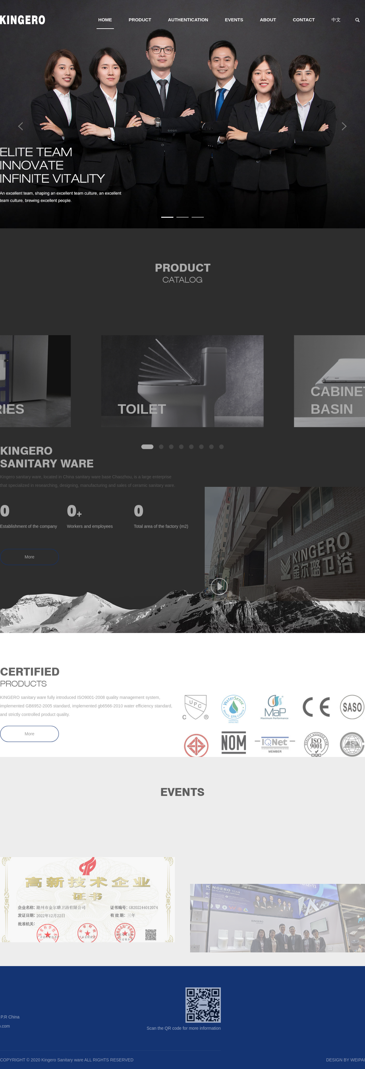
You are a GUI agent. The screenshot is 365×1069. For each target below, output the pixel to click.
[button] (167, 217)
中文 (336, 19)
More (29, 566)
